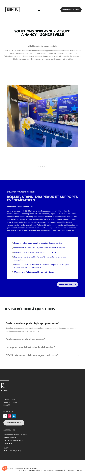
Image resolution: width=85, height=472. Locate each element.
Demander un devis (70, 9)
